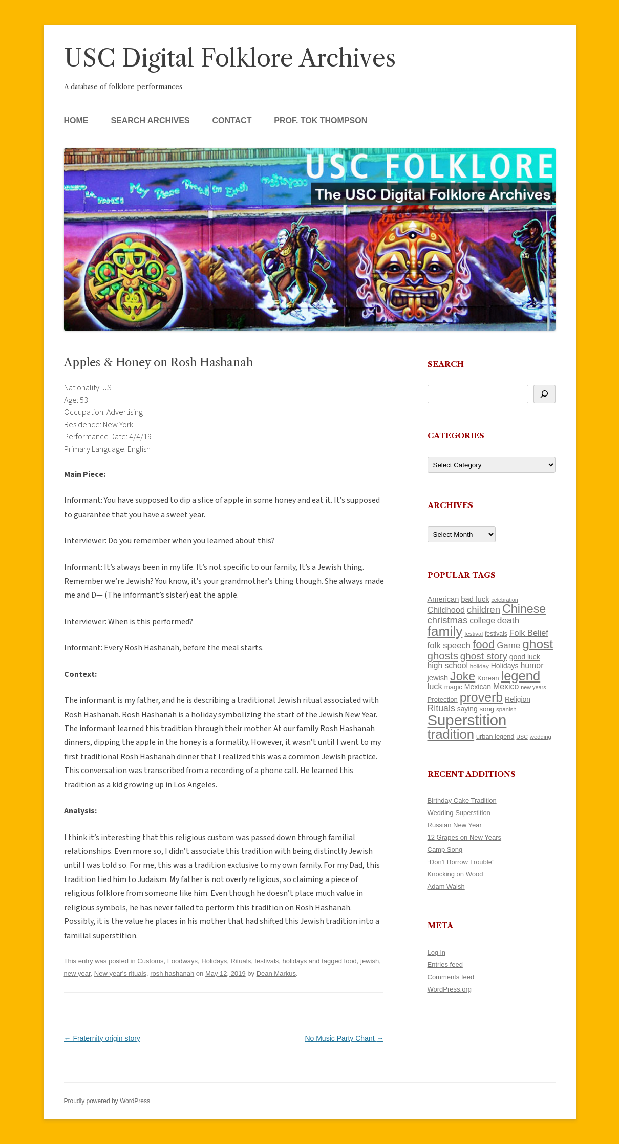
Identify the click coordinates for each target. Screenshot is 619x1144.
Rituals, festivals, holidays (268, 961)
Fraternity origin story (102, 1038)
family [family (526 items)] (445, 631)
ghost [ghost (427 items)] (537, 644)
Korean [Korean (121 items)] (488, 678)
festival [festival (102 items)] (473, 634)
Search (446, 364)
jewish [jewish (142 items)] (438, 678)
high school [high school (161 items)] (448, 665)
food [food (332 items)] (484, 644)
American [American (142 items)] (443, 599)
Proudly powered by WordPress (107, 1101)
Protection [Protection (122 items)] (443, 699)
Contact (231, 120)
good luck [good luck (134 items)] (524, 657)
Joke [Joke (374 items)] (462, 676)
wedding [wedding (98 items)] (540, 737)
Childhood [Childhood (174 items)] (446, 609)
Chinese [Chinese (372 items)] (524, 608)
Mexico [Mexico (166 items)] (506, 686)
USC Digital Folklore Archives (230, 58)
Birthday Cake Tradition (462, 800)
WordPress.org (450, 989)
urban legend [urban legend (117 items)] (495, 736)
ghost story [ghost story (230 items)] (483, 656)
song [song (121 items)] (487, 709)
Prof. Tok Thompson (320, 120)
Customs (150, 961)
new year (77, 973)
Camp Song (445, 849)
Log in (436, 952)
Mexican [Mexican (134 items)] (477, 687)
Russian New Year (455, 825)
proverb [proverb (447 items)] (481, 697)
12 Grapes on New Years (465, 837)
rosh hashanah (172, 973)
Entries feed (445, 965)
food (350, 961)
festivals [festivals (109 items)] (496, 633)
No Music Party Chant (344, 1038)
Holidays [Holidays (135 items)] (505, 666)
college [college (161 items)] (482, 620)
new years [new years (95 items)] (533, 687)
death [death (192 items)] (508, 620)
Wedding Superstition (459, 813)
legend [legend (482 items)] (520, 676)
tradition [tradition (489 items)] (451, 734)
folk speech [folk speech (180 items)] (449, 645)
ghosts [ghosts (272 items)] (443, 656)
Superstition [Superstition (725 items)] (467, 720)
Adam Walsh (446, 886)
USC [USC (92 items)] (522, 737)
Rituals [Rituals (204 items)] (441, 708)
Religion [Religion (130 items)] (517, 699)
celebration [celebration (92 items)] (504, 600)
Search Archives (150, 120)
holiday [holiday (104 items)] (479, 666)
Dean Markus (276, 973)
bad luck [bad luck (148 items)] (475, 599)
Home (76, 120)
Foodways (182, 961)
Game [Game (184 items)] (508, 645)
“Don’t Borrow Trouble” (461, 862)
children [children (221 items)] (483, 609)
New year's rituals (120, 973)
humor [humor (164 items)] (531, 665)
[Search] (544, 394)
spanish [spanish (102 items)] (506, 709)
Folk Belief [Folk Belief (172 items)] (528, 632)
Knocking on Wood (455, 874)
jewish (369, 961)
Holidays (214, 961)
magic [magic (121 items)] (453, 687)
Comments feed (451, 977)
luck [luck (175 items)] (435, 686)
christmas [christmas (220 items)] (448, 619)
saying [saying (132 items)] (467, 709)
